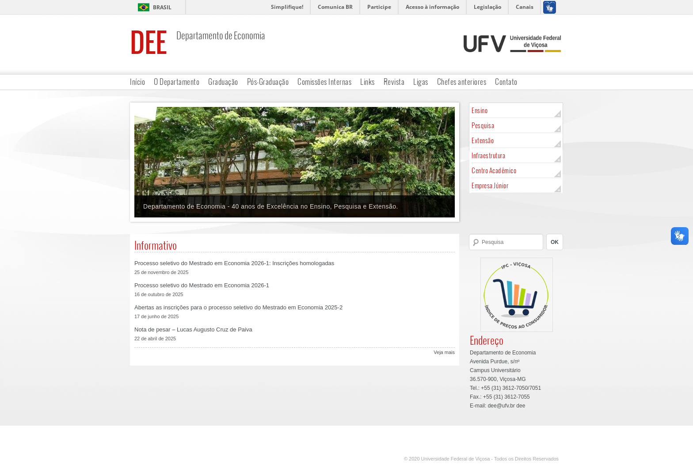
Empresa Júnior (490, 185)
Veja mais (444, 352)
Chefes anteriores (462, 81)
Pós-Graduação (268, 81)
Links (367, 81)
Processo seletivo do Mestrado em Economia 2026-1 (201, 285)
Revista (394, 81)
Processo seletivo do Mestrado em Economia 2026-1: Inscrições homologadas (234, 263)
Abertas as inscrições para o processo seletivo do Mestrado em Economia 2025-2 (238, 307)
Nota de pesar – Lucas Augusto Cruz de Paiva (193, 329)
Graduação (223, 81)
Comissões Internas (324, 81)
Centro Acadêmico (494, 170)
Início (137, 81)
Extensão (483, 140)
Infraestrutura (488, 155)
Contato (506, 81)
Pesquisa (483, 125)
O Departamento (176, 81)
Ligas (420, 81)
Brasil (162, 7)
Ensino (479, 110)
